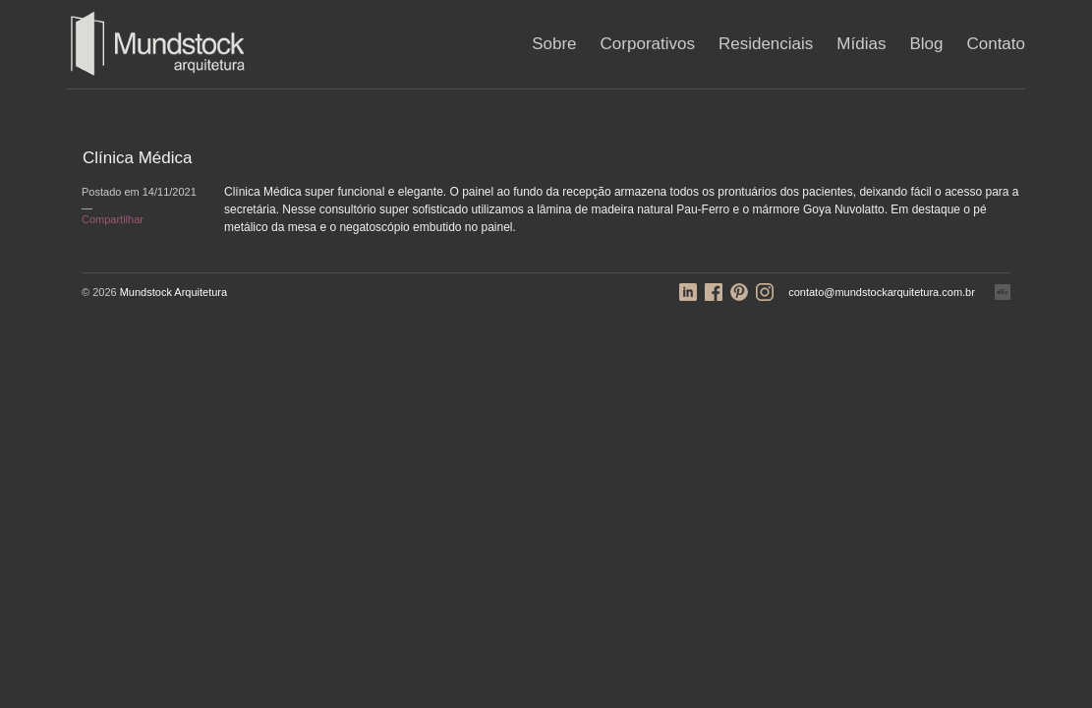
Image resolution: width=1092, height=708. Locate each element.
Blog (926, 43)
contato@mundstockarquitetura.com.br (881, 292)
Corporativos (648, 43)
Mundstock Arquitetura (173, 292)
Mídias (861, 43)
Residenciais (765, 43)
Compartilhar (113, 219)
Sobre (554, 43)
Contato (995, 43)
